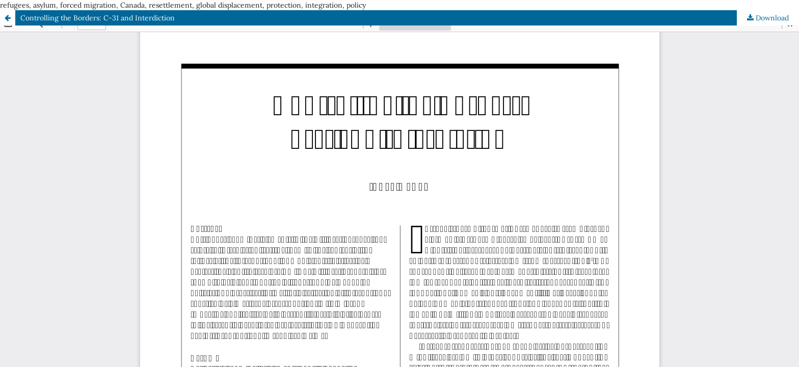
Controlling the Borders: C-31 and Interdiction (97, 17)
